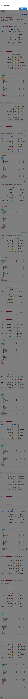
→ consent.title (23, 8)
